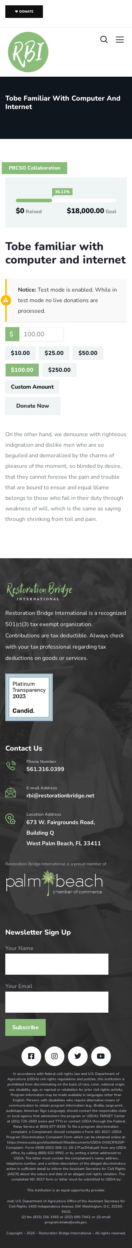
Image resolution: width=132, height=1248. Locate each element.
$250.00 (59, 370)
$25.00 (54, 353)
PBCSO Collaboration (34, 168)
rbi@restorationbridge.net (60, 796)
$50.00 (88, 353)
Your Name (56, 959)
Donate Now (32, 406)
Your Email (56, 997)
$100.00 (22, 370)
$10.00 (20, 353)
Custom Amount (32, 387)
